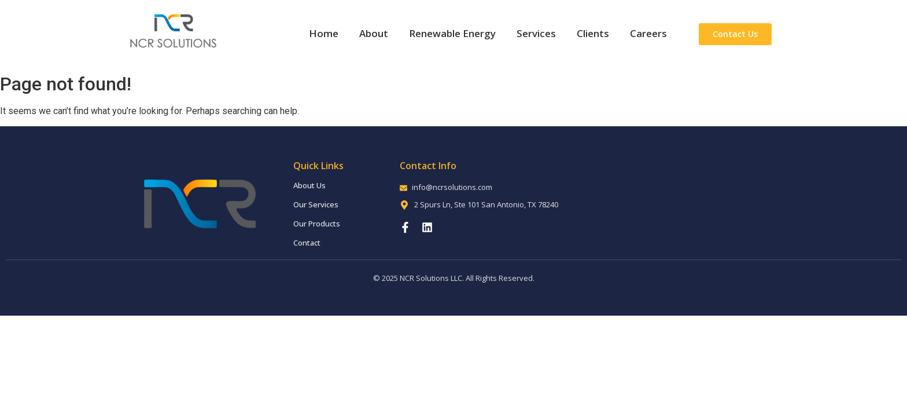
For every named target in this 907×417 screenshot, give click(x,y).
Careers (648, 33)
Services (536, 33)
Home (323, 33)
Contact (306, 242)
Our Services (315, 204)
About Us (309, 185)
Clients (593, 33)
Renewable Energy (452, 33)
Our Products (316, 223)
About (373, 33)
